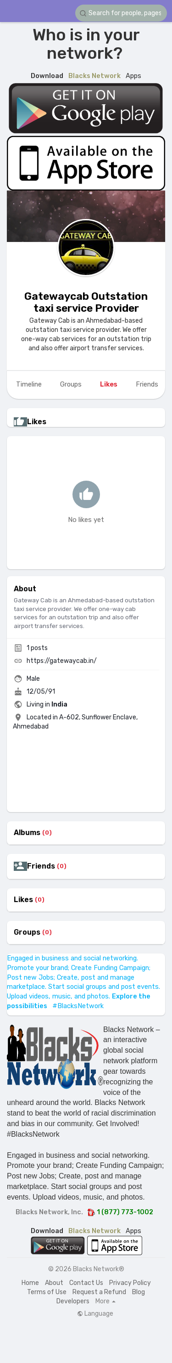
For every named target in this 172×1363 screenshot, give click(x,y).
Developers (72, 1301)
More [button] (105, 1301)
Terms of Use (47, 1292)
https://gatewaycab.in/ (62, 661)
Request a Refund (99, 1292)
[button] (121, 13)
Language (95, 1314)
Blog (138, 1292)
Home (30, 1283)
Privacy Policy (130, 1283)
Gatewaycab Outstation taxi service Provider (86, 302)
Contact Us (86, 1283)
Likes (23, 899)
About (54, 1283)
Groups (27, 932)
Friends (41, 866)
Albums (27, 832)
